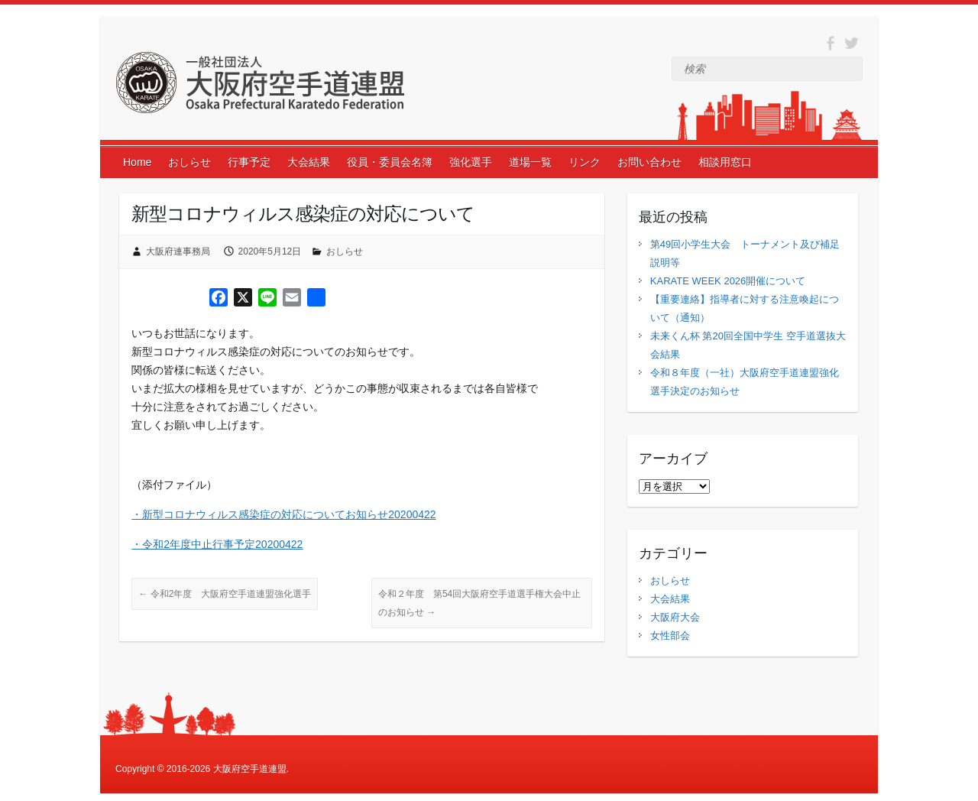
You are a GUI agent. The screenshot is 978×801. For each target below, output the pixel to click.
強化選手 (470, 162)
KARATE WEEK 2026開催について (727, 281)
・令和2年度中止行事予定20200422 (217, 544)
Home (137, 162)
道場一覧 (530, 162)
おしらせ (189, 162)
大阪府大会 (675, 617)
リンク (584, 162)
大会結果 (308, 162)
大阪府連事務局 (178, 251)
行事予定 (249, 162)
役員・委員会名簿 (389, 162)
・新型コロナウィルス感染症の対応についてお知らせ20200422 (283, 514)
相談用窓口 (725, 162)
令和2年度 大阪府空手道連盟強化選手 (224, 594)
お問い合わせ (649, 162)
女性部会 (670, 635)
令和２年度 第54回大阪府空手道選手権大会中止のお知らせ (479, 603)
